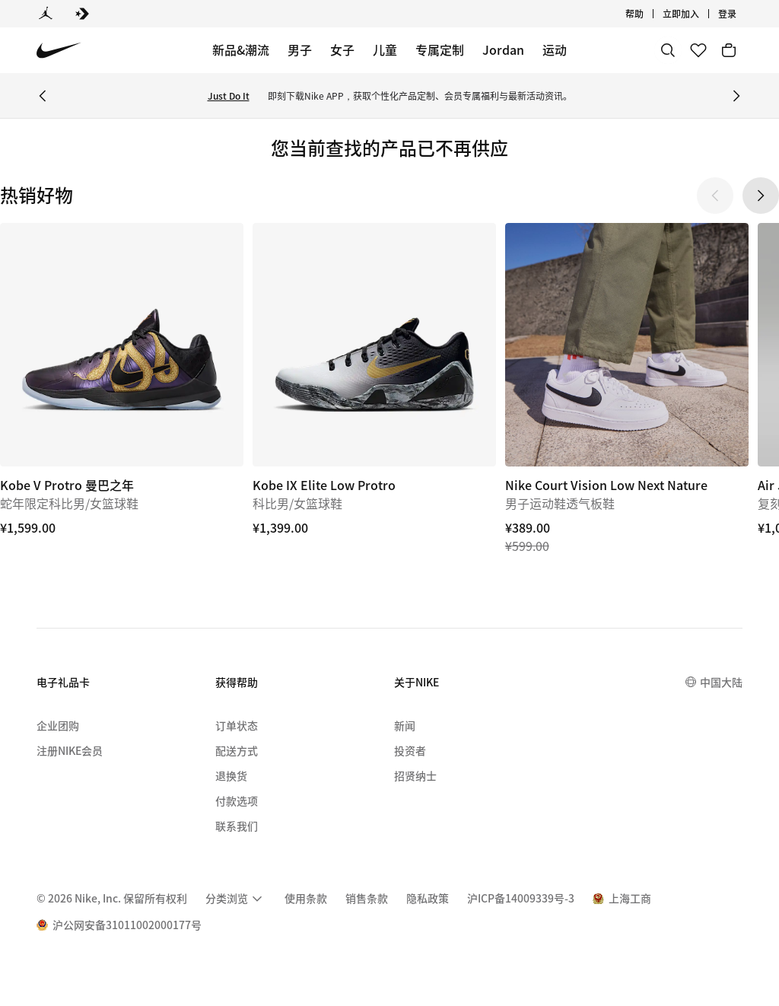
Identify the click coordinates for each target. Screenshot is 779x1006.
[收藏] (698, 50)
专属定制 (439, 49)
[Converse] (82, 14)
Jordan (503, 49)
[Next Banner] (736, 96)
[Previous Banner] (42, 96)
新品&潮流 (240, 49)
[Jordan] (46, 14)
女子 (342, 49)
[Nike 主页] (59, 50)
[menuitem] (235, 899)
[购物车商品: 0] (728, 50)
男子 (300, 49)
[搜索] (668, 50)
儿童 (385, 49)
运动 (554, 49)
